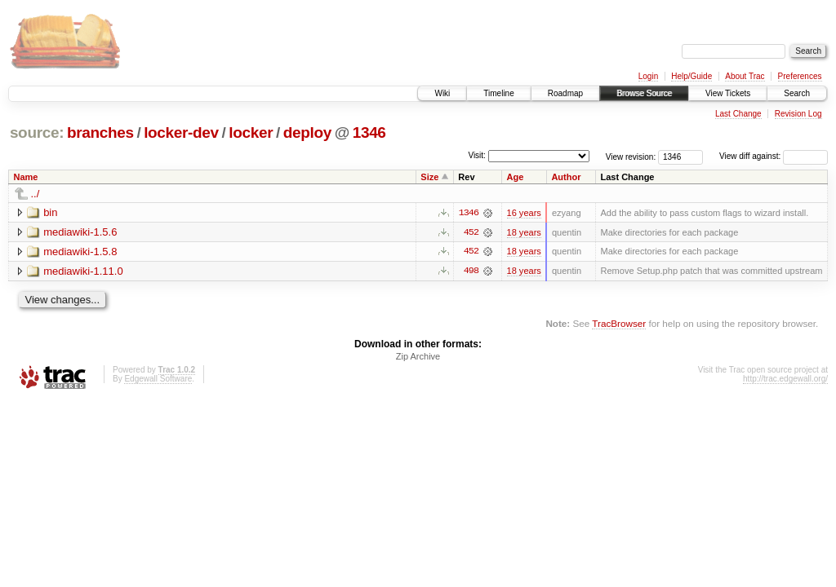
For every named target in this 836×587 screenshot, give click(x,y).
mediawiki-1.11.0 (83, 271)
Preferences (800, 76)
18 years (524, 232)
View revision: (631, 156)
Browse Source (644, 93)
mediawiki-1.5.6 (80, 232)
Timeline (498, 93)
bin (50, 212)
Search (797, 93)
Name (26, 177)
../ (35, 194)
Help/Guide (691, 76)
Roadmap (565, 93)
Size (429, 177)
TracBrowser (619, 324)
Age (515, 177)
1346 (369, 132)
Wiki (442, 93)
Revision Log (798, 113)
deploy (307, 132)
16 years (524, 213)
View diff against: (773, 156)
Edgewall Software (158, 379)
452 (471, 232)
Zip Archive (418, 357)
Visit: (477, 155)
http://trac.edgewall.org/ (785, 379)
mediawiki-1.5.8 (80, 251)
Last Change (738, 113)
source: (37, 132)
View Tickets (727, 93)
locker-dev (181, 132)
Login (648, 76)
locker (251, 132)
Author (565, 177)
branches (100, 132)
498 (471, 271)
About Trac (744, 76)
